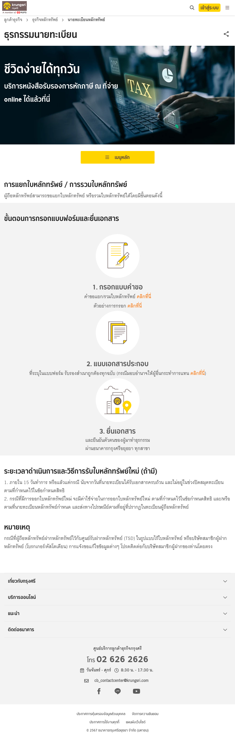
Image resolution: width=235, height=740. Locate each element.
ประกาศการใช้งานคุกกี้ (104, 722)
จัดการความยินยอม (145, 713)
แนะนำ (117, 613)
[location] (192, 8)
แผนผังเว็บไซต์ (136, 722)
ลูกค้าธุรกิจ (13, 19)
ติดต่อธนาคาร (117, 629)
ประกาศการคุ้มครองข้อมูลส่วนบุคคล (101, 713)
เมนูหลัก (117, 157)
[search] (191, 7)
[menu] (227, 7)
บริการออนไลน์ (117, 597)
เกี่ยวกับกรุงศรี (117, 581)
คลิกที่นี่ (144, 297)
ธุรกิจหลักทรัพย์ (45, 19)
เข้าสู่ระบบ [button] (210, 7)
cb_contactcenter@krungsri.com (121, 680)
